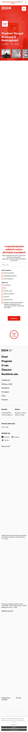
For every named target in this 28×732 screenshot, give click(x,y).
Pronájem (5, 392)
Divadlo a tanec (8, 291)
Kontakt (4, 400)
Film (5, 288)
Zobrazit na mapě (19, 415)
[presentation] (14, 312)
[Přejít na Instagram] (15, 437)
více (14, 721)
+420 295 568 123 (6, 413)
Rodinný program (8, 278)
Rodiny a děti (6, 384)
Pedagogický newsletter (10, 276)
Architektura (7, 285)
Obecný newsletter (9, 273)
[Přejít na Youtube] (5, 440)
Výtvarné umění (8, 299)
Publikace (5, 388)
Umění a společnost (9, 293)
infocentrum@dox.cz (6, 415)
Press (3, 396)
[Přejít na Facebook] (5, 437)
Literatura (6, 296)
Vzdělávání (5, 380)
